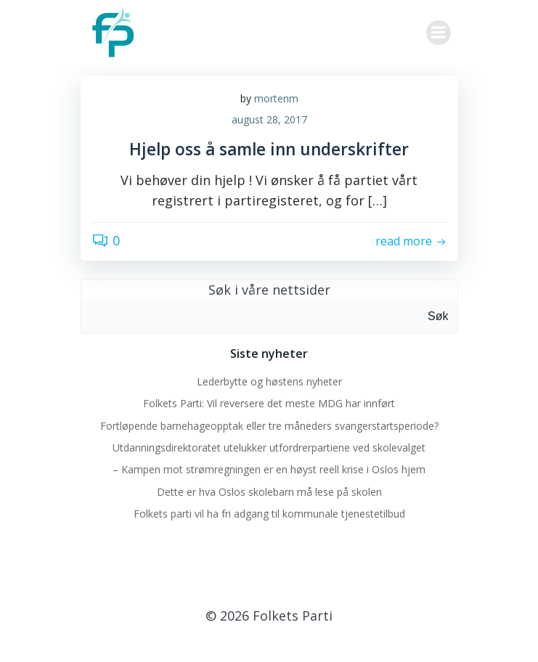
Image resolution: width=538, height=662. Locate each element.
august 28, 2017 (269, 119)
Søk (438, 316)
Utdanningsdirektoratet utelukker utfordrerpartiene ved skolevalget (269, 447)
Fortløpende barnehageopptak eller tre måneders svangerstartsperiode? (269, 426)
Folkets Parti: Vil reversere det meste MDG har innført (269, 403)
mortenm (276, 98)
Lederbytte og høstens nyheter (269, 381)
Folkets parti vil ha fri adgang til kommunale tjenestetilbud (269, 513)
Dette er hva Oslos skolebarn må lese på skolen (269, 492)
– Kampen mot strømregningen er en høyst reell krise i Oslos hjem (269, 469)
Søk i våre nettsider (269, 289)
